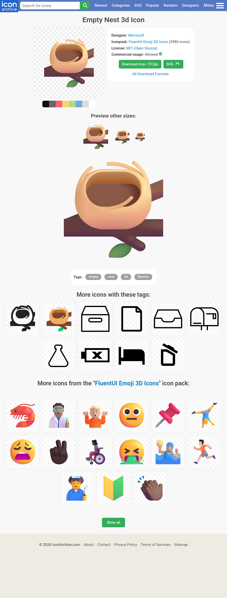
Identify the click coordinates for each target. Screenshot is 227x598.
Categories (121, 5)
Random (171, 5)
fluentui (143, 277)
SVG (138, 5)
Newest (100, 5)
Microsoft (136, 35)
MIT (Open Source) (141, 48)
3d (126, 277)
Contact (103, 544)
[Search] (85, 5)
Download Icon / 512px (140, 64)
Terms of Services (155, 544)
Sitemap (181, 544)
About (89, 544)
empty (93, 277)
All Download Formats (150, 74)
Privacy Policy (125, 544)
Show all (113, 522)
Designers (190, 5)
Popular (152, 5)
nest (111, 277)
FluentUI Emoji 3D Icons (148, 41)
